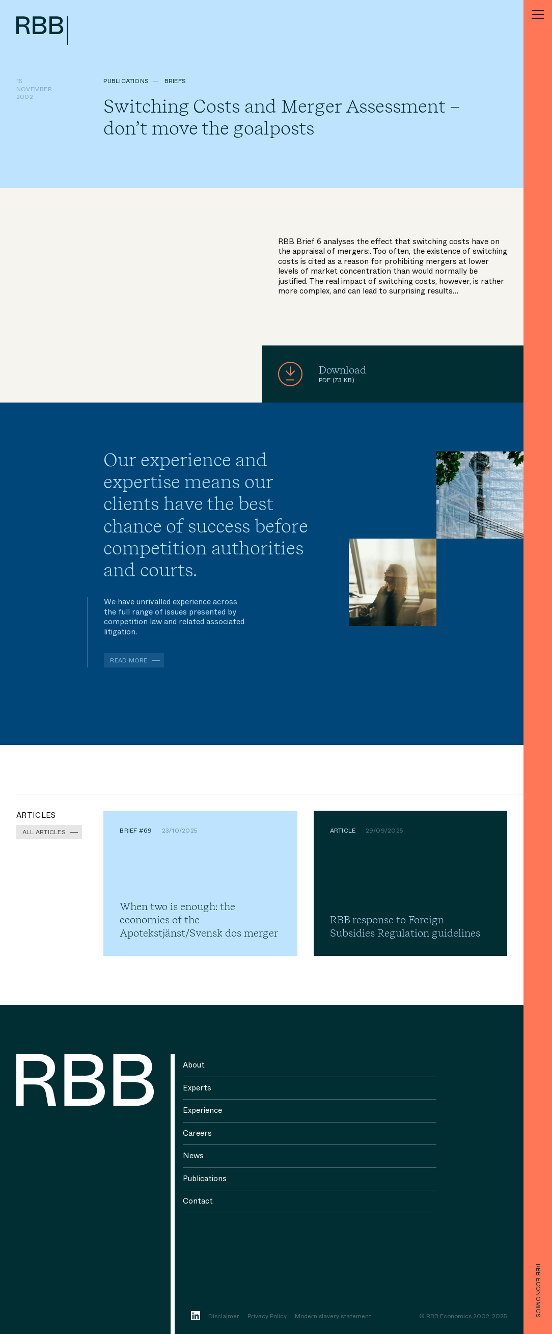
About (194, 1065)
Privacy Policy (267, 1317)
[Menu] (538, 14)
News (193, 1155)
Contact (198, 1201)
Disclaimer (223, 1317)
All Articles (44, 832)
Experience (202, 1110)
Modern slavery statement (333, 1317)
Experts (197, 1087)
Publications (126, 81)
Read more (128, 660)
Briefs (175, 81)
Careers (197, 1133)
